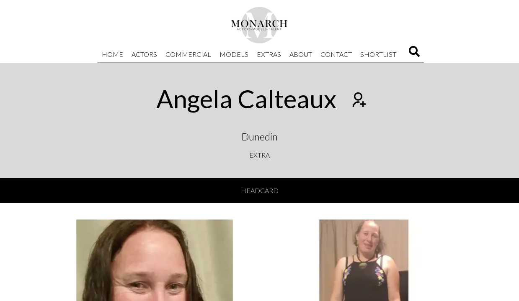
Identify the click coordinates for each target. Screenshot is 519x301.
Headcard (260, 190)
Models (233, 54)
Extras (269, 54)
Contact (336, 54)
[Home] (259, 25)
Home (112, 54)
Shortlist (378, 54)
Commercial (188, 54)
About (300, 54)
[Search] (414, 54)
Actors (144, 54)
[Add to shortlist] (358, 100)
